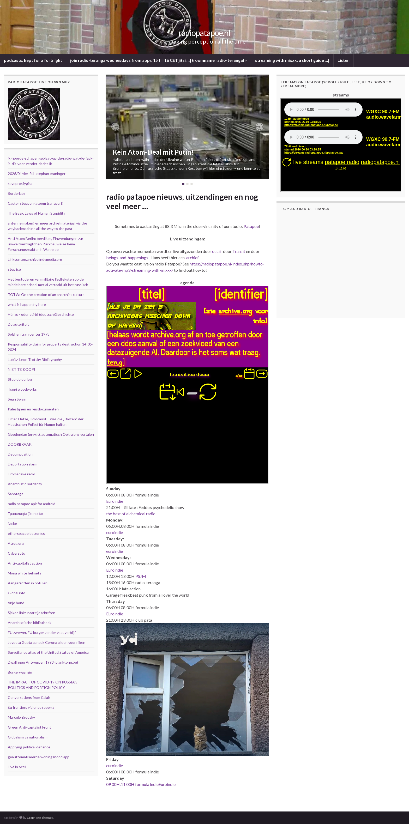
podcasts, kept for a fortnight (33, 60)
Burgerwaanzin (20, 672)
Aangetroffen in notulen (27, 583)
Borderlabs (17, 193)
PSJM (140, 576)
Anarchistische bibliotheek (29, 622)
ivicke (12, 523)
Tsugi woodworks (22, 389)
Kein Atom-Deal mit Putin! (153, 152)
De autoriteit (18, 324)
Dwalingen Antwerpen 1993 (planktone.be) (43, 662)
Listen (344, 60)
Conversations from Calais (29, 697)
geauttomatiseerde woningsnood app (38, 757)
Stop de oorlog (20, 379)
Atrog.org (16, 543)
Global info (16, 593)
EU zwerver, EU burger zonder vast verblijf (42, 632)
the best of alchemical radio (130, 513)
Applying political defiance (29, 747)
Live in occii (17, 767)
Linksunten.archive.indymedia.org (35, 259)
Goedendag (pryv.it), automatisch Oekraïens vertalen (51, 434)
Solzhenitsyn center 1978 (29, 334)
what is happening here (27, 304)
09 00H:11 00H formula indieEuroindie (141, 784)
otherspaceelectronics (26, 533)
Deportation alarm (22, 464)
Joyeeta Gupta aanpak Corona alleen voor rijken (46, 642)
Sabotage (15, 494)
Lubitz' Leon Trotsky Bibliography (35, 359)
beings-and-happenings (127, 257)
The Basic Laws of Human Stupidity (36, 213)
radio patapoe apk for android (31, 503)
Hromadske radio (21, 474)
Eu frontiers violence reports (31, 707)
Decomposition (20, 454)
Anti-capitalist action (25, 563)
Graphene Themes (40, 818)
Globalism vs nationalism (27, 737)
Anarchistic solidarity (25, 484)
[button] (115, 127)
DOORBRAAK (20, 444)
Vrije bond (16, 603)
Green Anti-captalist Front (29, 727)
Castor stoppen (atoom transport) (35, 203)
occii (216, 251)
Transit (238, 251)
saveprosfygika (20, 183)
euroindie (114, 532)
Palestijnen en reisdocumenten (33, 409)
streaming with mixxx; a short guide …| (292, 60)
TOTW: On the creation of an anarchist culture (46, 294)
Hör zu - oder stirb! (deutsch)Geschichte (41, 314)
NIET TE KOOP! (21, 369)
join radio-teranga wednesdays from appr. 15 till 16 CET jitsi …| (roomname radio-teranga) (158, 60)
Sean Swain (17, 399)
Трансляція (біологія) (25, 513)
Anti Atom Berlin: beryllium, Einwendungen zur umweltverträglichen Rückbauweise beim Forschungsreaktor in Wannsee (45, 244)
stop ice (14, 269)
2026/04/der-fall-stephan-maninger (36, 173)
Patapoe (251, 226)
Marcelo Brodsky (21, 717)
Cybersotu (16, 553)
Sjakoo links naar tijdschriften (31, 612)
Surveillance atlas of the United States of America (48, 652)
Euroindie (114, 501)
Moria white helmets (24, 573)
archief (192, 257)
